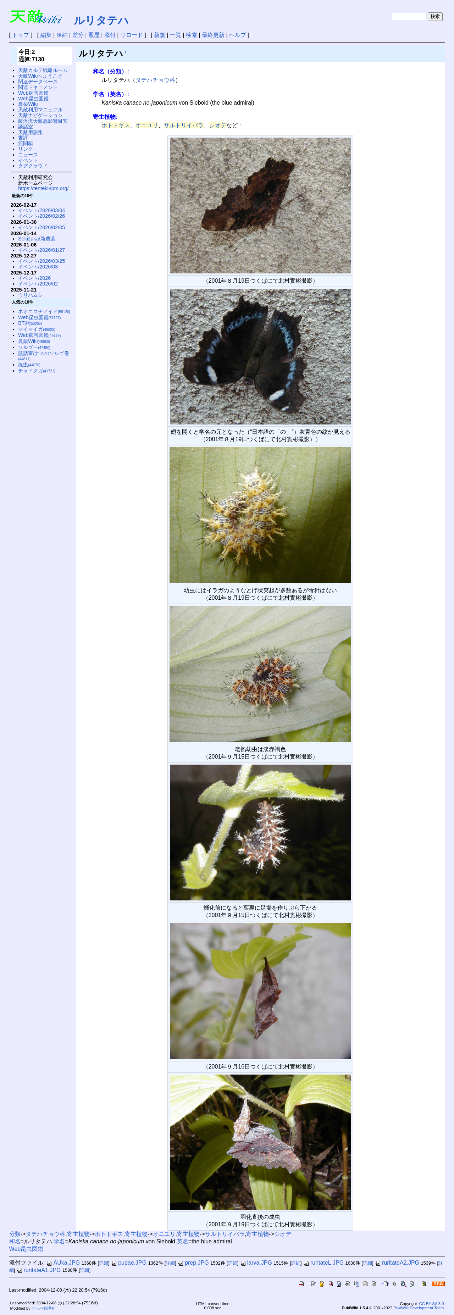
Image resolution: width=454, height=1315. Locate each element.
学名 (59, 1241)
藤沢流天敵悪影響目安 (43, 121)
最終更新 (213, 35)
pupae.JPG (128, 1263)
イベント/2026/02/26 (41, 216)
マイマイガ (36, 329)
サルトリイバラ (184, 125)
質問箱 (25, 143)
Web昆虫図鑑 (33, 98)
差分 (78, 35)
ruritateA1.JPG (39, 1270)
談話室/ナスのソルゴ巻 (43, 355)
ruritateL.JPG (323, 1263)
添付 (110, 35)
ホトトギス (115, 125)
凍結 (62, 35)
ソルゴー (34, 347)
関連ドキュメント (38, 87)
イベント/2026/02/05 (41, 227)
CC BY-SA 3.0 (431, 1304)
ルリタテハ (101, 20)
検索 (191, 35)
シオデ (217, 125)
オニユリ (146, 125)
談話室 (25, 126)
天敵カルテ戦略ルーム (43, 70)
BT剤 (30, 323)
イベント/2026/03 (38, 267)
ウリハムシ (30, 295)
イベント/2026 (34, 278)
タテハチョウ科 (155, 80)
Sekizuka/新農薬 (36, 239)
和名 (15, 1241)
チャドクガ (36, 370)
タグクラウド (33, 165)
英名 (182, 1241)
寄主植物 (78, 1234)
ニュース (28, 154)
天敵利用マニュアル (40, 109)
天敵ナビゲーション (40, 115)
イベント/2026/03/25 (41, 261)
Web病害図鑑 (33, 93)
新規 (159, 35)
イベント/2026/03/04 (41, 210)
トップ (20, 35)
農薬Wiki (28, 104)
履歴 (94, 35)
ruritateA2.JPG (397, 1263)
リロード (131, 35)
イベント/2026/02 (38, 284)
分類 (15, 1234)
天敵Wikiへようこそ (40, 76)
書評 (23, 137)
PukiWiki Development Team (418, 1308)
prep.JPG (193, 1263)
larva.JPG (256, 1263)
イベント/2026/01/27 (41, 250)
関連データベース (38, 81)
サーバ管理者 (43, 1308)
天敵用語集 (30, 132)
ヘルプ (237, 35)
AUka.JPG (63, 1263)
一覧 (175, 35)
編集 (46, 35)
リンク (25, 149)
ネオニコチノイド (44, 311)
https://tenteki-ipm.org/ (43, 188)
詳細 (103, 1263)
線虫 (29, 364)
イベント (28, 160)
